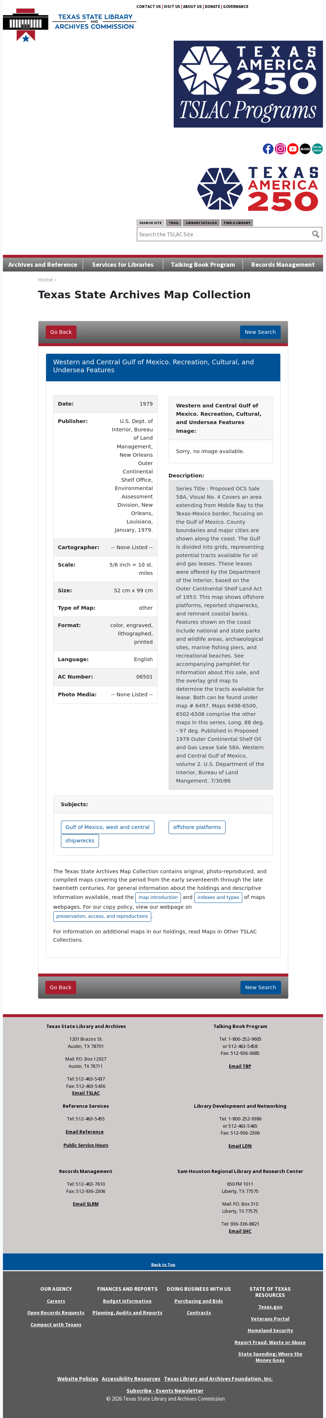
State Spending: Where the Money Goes (270, 1357)
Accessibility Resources (131, 1378)
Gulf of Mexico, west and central (108, 827)
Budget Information (127, 1301)
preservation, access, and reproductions (102, 916)
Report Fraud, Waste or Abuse (270, 1342)
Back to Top (163, 1264)
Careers (56, 1301)
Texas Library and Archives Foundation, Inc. (218, 1378)
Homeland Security (270, 1330)
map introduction (158, 897)
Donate (212, 6)
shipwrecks (80, 840)
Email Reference (85, 1132)
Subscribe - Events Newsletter (165, 1390)
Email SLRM (86, 1204)
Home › (47, 280)
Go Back (61, 332)
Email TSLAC (86, 1093)
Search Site (150, 222)
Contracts (199, 1312)
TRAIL (174, 222)
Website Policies (77, 1378)
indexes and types (218, 897)
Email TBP (240, 1066)
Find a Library (237, 222)
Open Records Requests (55, 1312)
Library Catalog (201, 222)
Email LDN (240, 1146)
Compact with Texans (56, 1324)
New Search (260, 332)
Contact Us (148, 6)
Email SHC (240, 1231)
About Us (192, 6)
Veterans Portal (270, 1318)
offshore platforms (197, 827)
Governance (235, 6)
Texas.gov (270, 1306)
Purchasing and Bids (198, 1301)
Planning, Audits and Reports (127, 1312)
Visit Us (172, 6)
